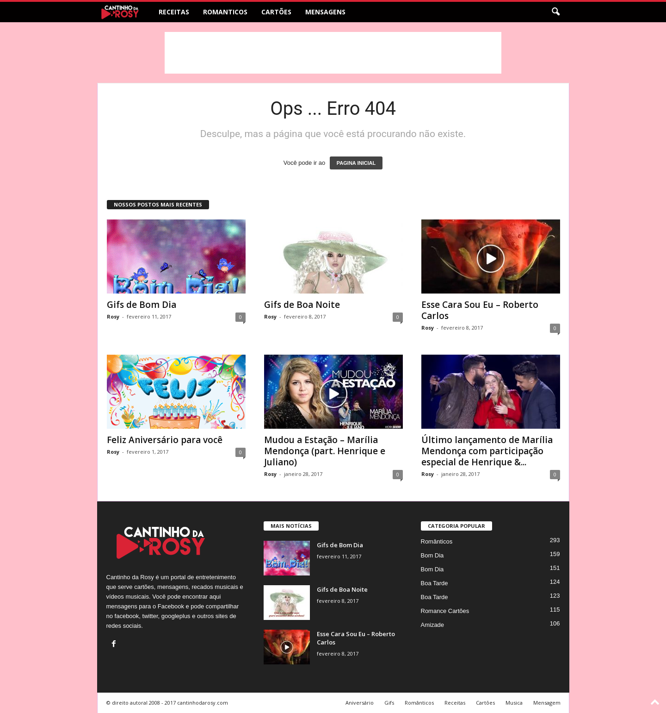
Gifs (389, 702)
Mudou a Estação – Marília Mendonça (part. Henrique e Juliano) (324, 451)
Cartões (276, 11)
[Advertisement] (333, 53)
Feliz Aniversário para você (164, 440)
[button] (555, 12)
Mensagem (547, 702)
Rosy (113, 316)
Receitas (174, 11)
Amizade (432, 624)
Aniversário (359, 702)
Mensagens (325, 11)
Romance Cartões (445, 610)
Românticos (437, 541)
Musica (514, 702)
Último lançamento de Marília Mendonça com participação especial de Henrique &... (487, 451)
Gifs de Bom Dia (141, 305)
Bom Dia (432, 555)
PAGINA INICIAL (356, 163)
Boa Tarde (434, 583)
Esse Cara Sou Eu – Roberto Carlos (479, 310)
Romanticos (225, 11)
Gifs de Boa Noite (302, 305)
